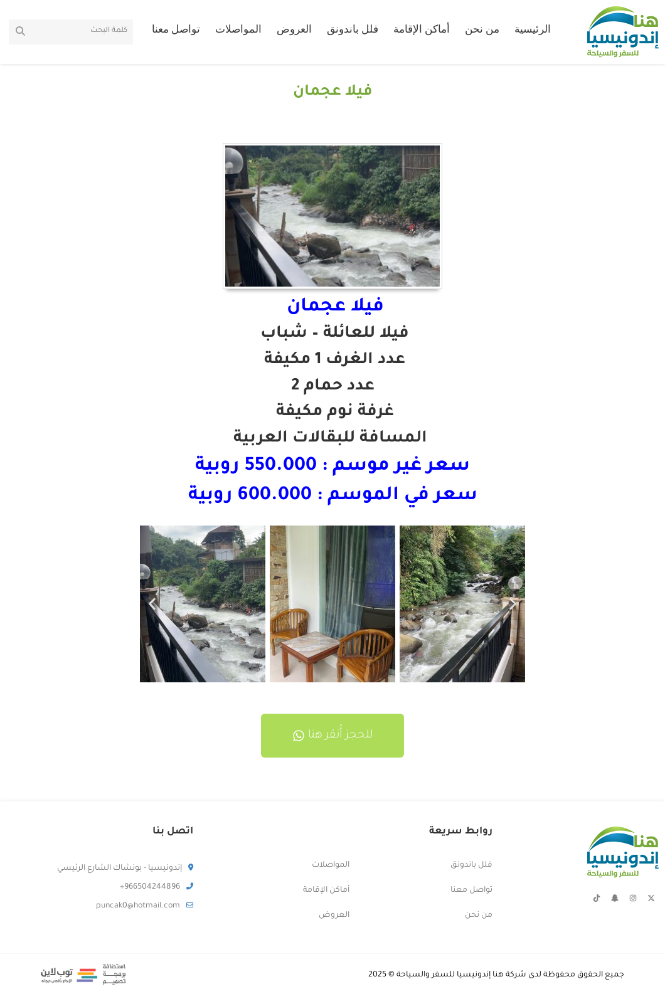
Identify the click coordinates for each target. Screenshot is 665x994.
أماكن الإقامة (421, 31)
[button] (152, 604)
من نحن (482, 31)
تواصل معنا (176, 31)
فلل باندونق (352, 31)
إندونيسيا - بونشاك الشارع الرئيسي (125, 868)
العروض (294, 31)
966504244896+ (156, 887)
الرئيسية (532, 31)
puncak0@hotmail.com (144, 906)
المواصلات (238, 31)
